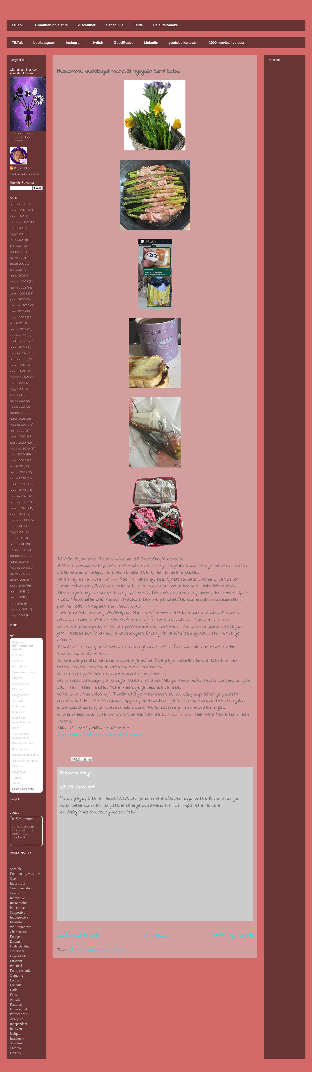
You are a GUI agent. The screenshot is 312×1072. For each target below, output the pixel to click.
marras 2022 (20, 305)
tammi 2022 (18, 365)
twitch (98, 43)
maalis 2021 (18, 424)
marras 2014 (19, 609)
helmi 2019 (17, 573)
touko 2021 (18, 412)
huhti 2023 (18, 275)
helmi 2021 (17, 430)
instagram (74, 43)
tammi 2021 (18, 436)
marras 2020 (20, 448)
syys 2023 (18, 263)
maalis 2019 (18, 567)
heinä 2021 (18, 400)
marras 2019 (19, 520)
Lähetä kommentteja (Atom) (96, 950)
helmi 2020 (18, 502)
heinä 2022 (18, 329)
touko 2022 (18, 341)
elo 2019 (16, 538)
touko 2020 (18, 484)
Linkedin (151, 43)
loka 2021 (17, 383)
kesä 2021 (17, 406)
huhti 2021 (17, 418)
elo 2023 (16, 269)
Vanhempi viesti (232, 935)
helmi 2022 (18, 359)
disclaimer (86, 25)
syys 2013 (17, 615)
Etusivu (18, 25)
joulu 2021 (17, 371)
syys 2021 (17, 389)
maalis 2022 (19, 353)
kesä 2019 (17, 549)
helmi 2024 (18, 257)
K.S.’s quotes (22, 818)
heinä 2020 (18, 472)
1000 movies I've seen (227, 43)
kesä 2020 (18, 478)
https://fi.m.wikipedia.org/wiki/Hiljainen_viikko (100, 734)
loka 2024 (17, 239)
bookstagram (44, 43)
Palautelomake (165, 25)
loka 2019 (17, 526)
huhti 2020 (18, 490)
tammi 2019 (18, 579)
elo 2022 (16, 323)
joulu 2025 (17, 216)
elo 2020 (16, 466)
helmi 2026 (18, 204)
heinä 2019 (18, 544)
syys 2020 (18, 460)
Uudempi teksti (78, 935)
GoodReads (123, 43)
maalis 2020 (19, 496)
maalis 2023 (19, 281)
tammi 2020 (19, 508)
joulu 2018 (17, 585)
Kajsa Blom (23, 168)
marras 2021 (19, 376)
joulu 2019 (17, 514)
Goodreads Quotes (32, 844)
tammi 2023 (18, 293)
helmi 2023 (18, 287)
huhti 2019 (17, 561)
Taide (138, 25)
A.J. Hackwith (20, 835)
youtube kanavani (183, 43)
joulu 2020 (18, 442)
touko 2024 (18, 251)
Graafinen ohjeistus (51, 25)
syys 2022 (18, 317)
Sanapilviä (114, 25)
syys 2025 (18, 233)
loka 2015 (16, 603)
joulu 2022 (18, 299)
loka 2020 (17, 454)
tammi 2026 (18, 210)
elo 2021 (16, 394)
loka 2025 (17, 228)
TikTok (17, 43)
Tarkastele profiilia (24, 174)
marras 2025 (19, 222)
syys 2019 (17, 531)
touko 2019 (18, 555)
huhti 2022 (18, 347)
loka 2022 (17, 311)
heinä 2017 (17, 597)
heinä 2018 (18, 591)
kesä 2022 (18, 335)
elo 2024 (16, 245)
